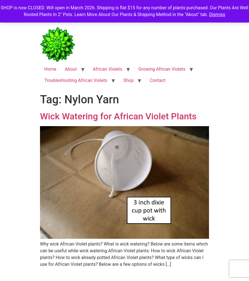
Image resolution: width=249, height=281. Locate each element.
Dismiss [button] (217, 14)
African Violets (107, 69)
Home (50, 69)
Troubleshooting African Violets (75, 80)
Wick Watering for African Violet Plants (118, 116)
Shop (128, 80)
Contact (157, 80)
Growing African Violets (161, 69)
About (71, 69)
